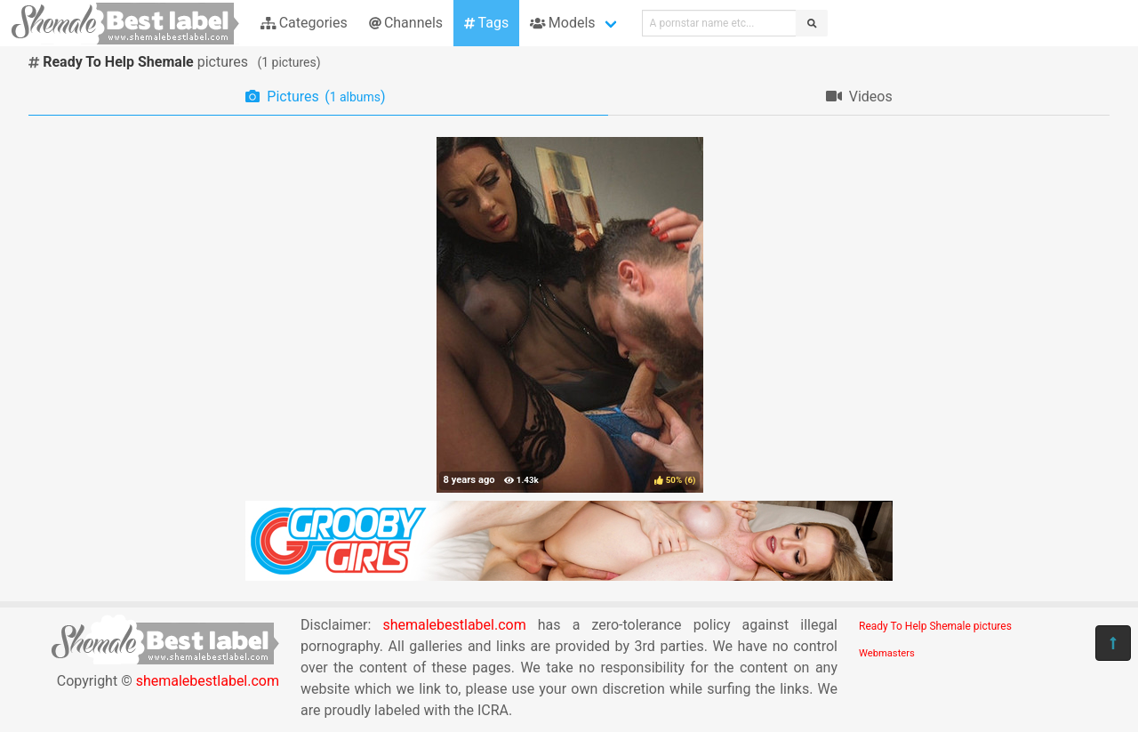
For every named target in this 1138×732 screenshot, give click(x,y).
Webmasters (887, 653)
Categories (304, 22)
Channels (406, 22)
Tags (486, 22)
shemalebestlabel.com (207, 680)
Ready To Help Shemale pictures (935, 626)
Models (562, 22)
